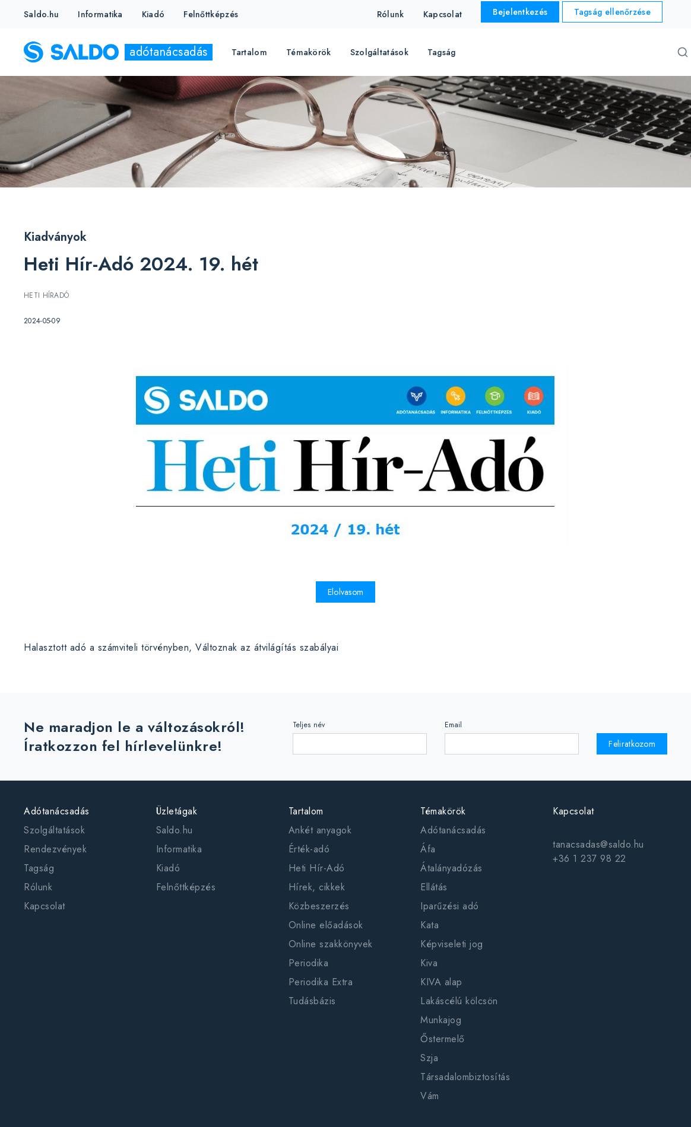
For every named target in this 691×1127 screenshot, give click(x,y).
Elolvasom (346, 592)
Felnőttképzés (210, 14)
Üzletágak (177, 811)
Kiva (429, 963)
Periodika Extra (321, 982)
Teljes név (309, 725)
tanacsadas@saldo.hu (598, 844)
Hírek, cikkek (317, 887)
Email (453, 725)
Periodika (309, 963)
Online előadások (326, 925)
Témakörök (443, 811)
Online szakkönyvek (331, 944)
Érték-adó (309, 849)
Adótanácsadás (57, 811)
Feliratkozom (631, 744)
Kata (429, 925)
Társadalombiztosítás (465, 1077)
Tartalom (306, 811)
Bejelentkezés (520, 12)
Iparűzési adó (449, 906)
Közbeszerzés (319, 906)
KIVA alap (441, 982)
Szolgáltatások (54, 830)
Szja (429, 1058)
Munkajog (440, 1020)
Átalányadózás (451, 868)
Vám (429, 1096)
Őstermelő (442, 1039)
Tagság (441, 52)
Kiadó (153, 14)
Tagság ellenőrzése (612, 12)
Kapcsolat (442, 14)
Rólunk (390, 14)
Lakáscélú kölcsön (459, 1001)
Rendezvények (55, 849)
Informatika (100, 14)
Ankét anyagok (320, 830)
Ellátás (434, 887)
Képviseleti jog (451, 944)
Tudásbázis (312, 1001)
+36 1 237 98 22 (589, 858)
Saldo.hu (41, 14)
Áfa (428, 849)
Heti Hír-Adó (317, 868)
